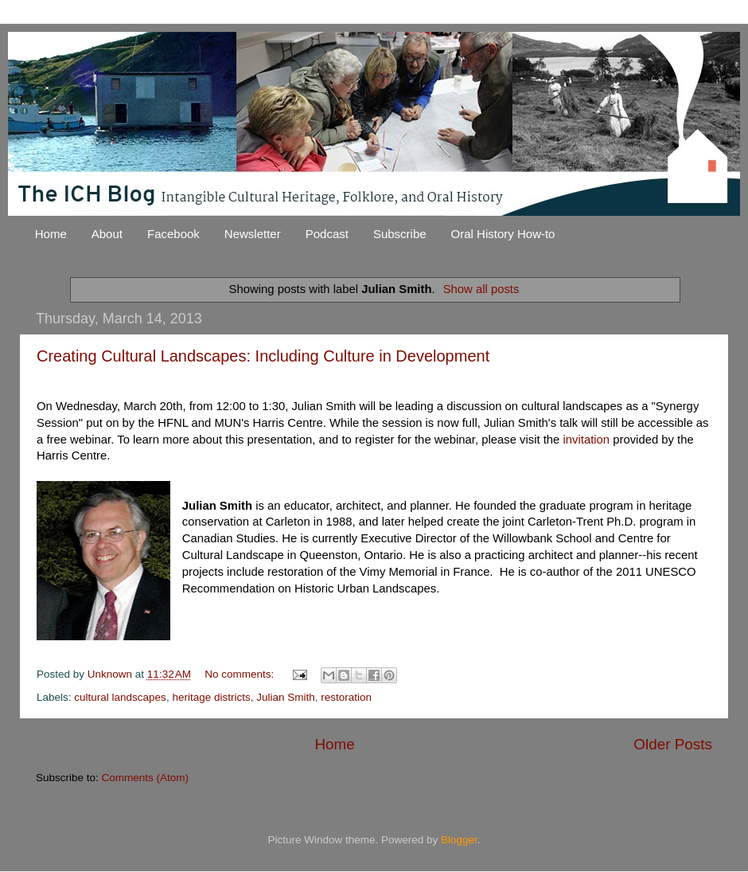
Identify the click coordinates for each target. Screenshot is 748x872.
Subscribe (400, 233)
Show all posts (481, 289)
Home (51, 233)
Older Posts (672, 744)
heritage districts (211, 697)
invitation (586, 439)
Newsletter (252, 233)
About (107, 233)
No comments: (241, 674)
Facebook (173, 233)
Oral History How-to (503, 233)
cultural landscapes (120, 697)
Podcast (327, 233)
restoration (346, 697)
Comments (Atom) (145, 778)
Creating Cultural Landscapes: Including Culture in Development (263, 356)
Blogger (459, 840)
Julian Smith (285, 697)
